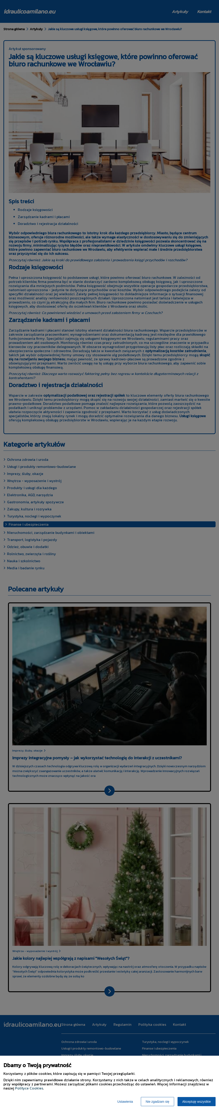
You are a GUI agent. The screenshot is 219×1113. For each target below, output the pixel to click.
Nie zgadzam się (157, 1101)
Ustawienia (125, 1101)
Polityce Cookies (29, 1088)
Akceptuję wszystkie (196, 1101)
